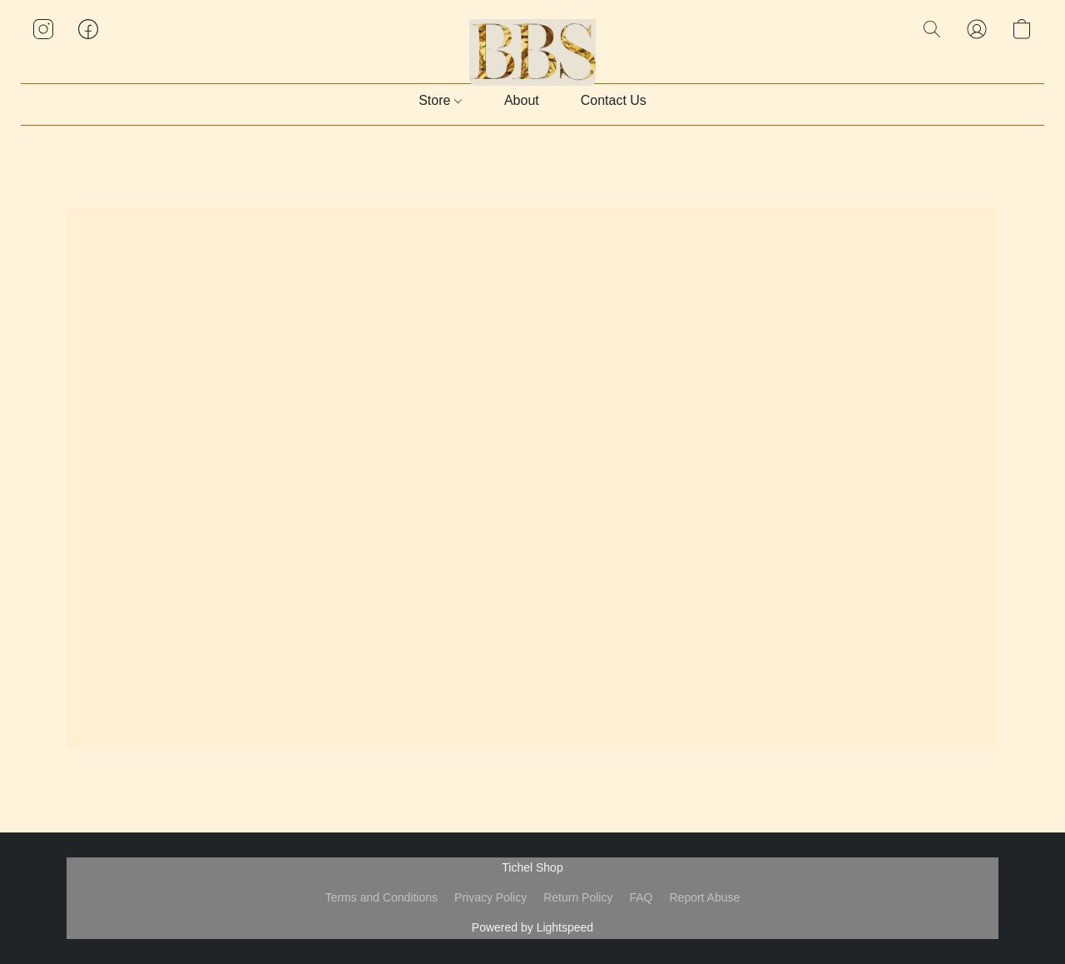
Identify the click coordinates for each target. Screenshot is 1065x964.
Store (440, 100)
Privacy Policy (490, 897)
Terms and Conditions (381, 897)
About (521, 100)
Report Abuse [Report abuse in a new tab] (704, 897)
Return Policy (577, 897)
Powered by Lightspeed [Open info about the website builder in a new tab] (532, 927)
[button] (533, 45)
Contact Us (613, 100)
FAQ (640, 897)
